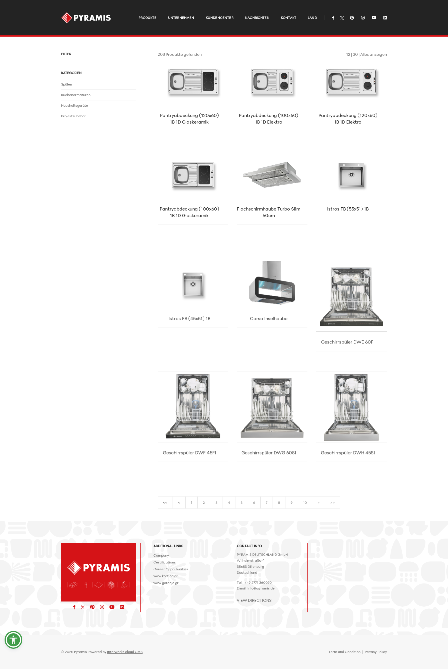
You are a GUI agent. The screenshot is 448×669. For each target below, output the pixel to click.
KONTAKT (284, 10)
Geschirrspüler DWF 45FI (189, 486)
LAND (308, 10)
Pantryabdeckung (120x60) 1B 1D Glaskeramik (189, 120)
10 (305, 507)
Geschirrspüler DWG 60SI (268, 486)
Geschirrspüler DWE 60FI (348, 376)
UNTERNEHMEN (177, 10)
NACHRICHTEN (253, 10)
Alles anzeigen (373, 54)
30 (355, 54)
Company (161, 555)
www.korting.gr (165, 576)
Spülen (66, 84)
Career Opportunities (170, 569)
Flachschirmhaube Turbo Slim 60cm (268, 213)
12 (348, 54)
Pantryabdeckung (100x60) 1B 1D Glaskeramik (189, 213)
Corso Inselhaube (268, 352)
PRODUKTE (143, 10)
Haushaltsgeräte (74, 105)
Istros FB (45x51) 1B (189, 352)
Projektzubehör (73, 116)
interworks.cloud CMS (125, 652)
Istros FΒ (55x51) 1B (348, 210)
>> (332, 507)
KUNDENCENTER (215, 10)
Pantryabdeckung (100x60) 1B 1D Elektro (268, 120)
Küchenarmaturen (76, 95)
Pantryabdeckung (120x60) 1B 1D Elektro (348, 120)
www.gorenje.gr (166, 583)
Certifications (164, 562)
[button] (13, 640)
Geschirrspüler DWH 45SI (348, 486)
